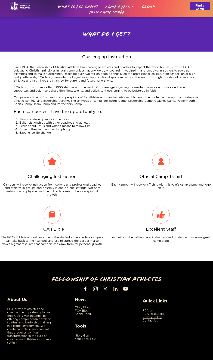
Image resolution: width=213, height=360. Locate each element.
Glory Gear (82, 335)
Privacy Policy (152, 317)
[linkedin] (115, 289)
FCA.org (148, 310)
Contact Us (150, 320)
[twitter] (105, 289)
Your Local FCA (86, 339)
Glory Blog (82, 307)
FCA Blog (82, 310)
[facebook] (85, 289)
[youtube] (125, 289)
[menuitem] (78, 7)
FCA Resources (153, 314)
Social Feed (83, 314)
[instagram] (95, 289)
